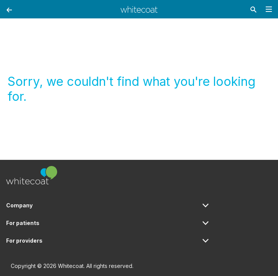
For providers (24, 240)
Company (19, 205)
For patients (22, 223)
